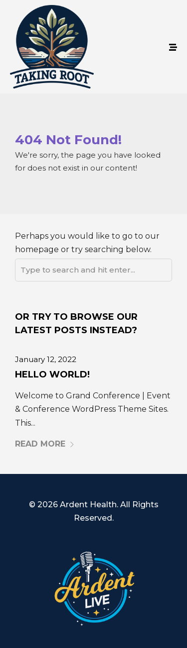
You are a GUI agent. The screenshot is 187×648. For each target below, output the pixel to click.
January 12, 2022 (45, 359)
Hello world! (52, 374)
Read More (45, 444)
